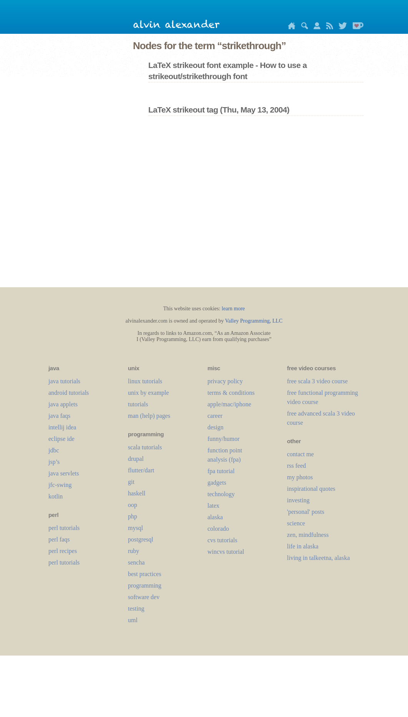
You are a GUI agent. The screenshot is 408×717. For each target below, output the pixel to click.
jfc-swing (59, 485)
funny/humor (223, 438)
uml (133, 620)
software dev (143, 597)
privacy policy (225, 381)
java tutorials (64, 381)
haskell (136, 493)
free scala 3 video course (317, 381)
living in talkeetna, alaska (318, 558)
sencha (136, 562)
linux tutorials (145, 381)
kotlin (55, 496)
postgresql (140, 539)
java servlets (63, 473)
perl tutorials (64, 528)
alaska (215, 517)
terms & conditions (231, 392)
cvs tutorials (222, 540)
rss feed (296, 465)
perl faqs (59, 539)
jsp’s (54, 462)
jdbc (53, 450)
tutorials (138, 404)
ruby (133, 551)
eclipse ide (61, 438)
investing (298, 500)
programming (144, 585)
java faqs (59, 415)
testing (136, 608)
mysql (135, 528)
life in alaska (302, 546)
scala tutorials (145, 447)
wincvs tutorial (225, 551)
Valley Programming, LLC (254, 321)
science (296, 523)
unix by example (148, 392)
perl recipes (62, 551)
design (215, 427)
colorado (218, 528)
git (131, 482)
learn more (233, 308)
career (214, 415)
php (132, 516)
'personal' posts (305, 511)
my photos (300, 477)
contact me (300, 454)
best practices (144, 574)
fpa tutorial (221, 471)
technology (221, 494)
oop (132, 505)
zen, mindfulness (307, 535)
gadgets (216, 482)
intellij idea (62, 427)
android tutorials (68, 392)
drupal (136, 458)
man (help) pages (149, 415)
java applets (63, 404)
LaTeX (213, 505)
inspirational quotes (311, 488)
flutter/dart (141, 470)
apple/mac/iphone (229, 404)
